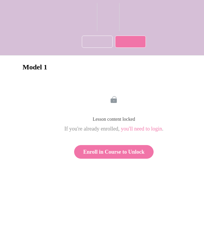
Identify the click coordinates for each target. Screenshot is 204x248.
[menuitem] (108, 17)
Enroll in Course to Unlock (114, 152)
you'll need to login (141, 129)
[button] (90, 17)
